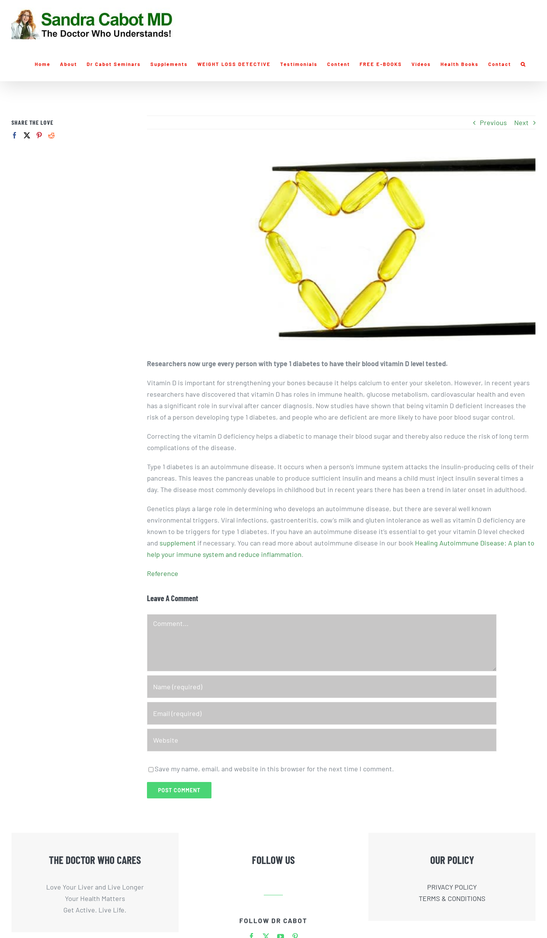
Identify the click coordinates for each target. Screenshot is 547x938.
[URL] (322, 740)
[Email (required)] (322, 713)
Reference (162, 573)
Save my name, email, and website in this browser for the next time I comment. (274, 768)
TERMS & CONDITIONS (452, 898)
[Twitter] (27, 135)
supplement (178, 543)
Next (521, 122)
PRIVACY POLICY (452, 887)
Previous (493, 122)
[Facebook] (14, 135)
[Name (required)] (322, 686)
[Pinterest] (39, 135)
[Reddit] (51, 135)
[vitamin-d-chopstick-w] (341, 249)
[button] (523, 64)
